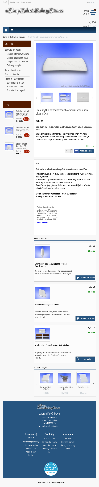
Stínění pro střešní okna (14, 78)
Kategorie (9, 43)
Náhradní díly (49, 438)
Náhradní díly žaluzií (13, 49)
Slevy (7, 104)
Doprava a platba (31, 444)
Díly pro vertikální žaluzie (17, 61)
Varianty (83, 359)
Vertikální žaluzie (12, 74)
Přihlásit (93, 26)
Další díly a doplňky (15, 65)
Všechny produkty (49, 448)
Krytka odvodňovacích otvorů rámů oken (52, 345)
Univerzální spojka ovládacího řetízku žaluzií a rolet (51, 265)
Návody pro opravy (68, 445)
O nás (68, 448)
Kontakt (31, 455)
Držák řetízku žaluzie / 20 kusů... (21, 146)
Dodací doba (31, 448)
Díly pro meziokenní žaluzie (18, 57)
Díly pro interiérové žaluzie (18, 53)
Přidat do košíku (83, 151)
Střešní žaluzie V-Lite (15, 86)
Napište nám (31, 451)
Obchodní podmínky (31, 441)
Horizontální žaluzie (13, 69)
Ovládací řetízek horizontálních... (23, 112)
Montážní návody (68, 441)
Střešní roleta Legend (16, 90)
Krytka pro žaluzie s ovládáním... (46, 388)
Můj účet (68, 438)
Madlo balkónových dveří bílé (47, 304)
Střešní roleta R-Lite (15, 82)
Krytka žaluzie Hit (83, 387)
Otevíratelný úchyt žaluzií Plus (65, 388)
